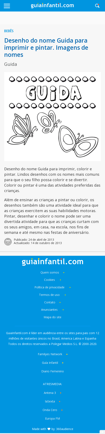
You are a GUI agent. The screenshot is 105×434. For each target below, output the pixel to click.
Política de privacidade (49, 287)
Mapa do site (52, 317)
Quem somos (49, 272)
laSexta (50, 401)
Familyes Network (50, 354)
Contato (49, 302)
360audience (64, 429)
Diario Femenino (52, 371)
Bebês (9, 31)
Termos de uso (49, 295)
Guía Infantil (50, 363)
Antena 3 (50, 393)
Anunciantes (49, 310)
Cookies (50, 280)
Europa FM (52, 418)
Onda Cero (50, 410)
